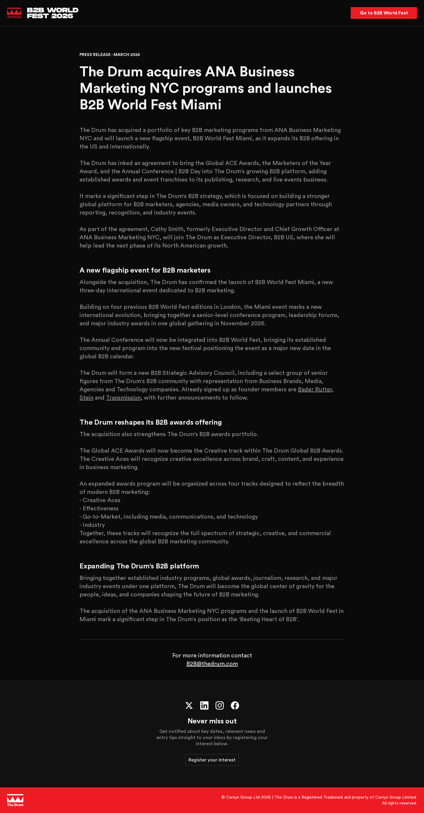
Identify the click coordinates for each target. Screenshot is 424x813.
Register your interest (212, 760)
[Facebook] (235, 705)
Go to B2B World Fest (384, 13)
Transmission (123, 398)
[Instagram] (220, 705)
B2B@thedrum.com (212, 664)
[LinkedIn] (204, 705)
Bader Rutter (315, 390)
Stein (86, 398)
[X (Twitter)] (189, 705)
